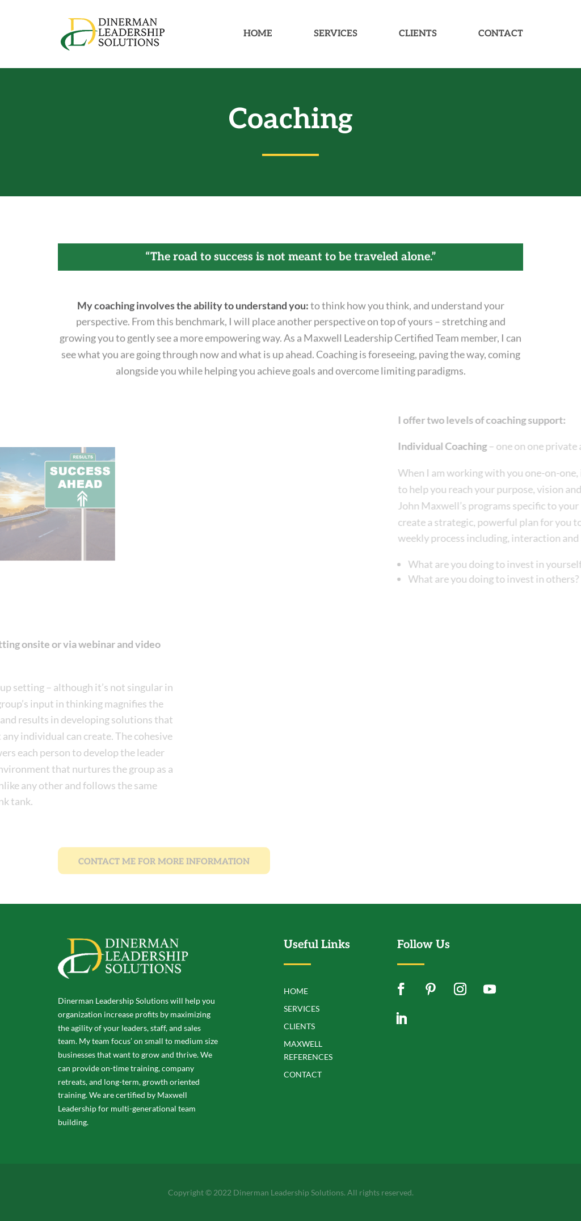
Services (335, 34)
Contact (500, 34)
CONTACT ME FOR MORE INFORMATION (164, 868)
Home (257, 34)
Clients (418, 34)
